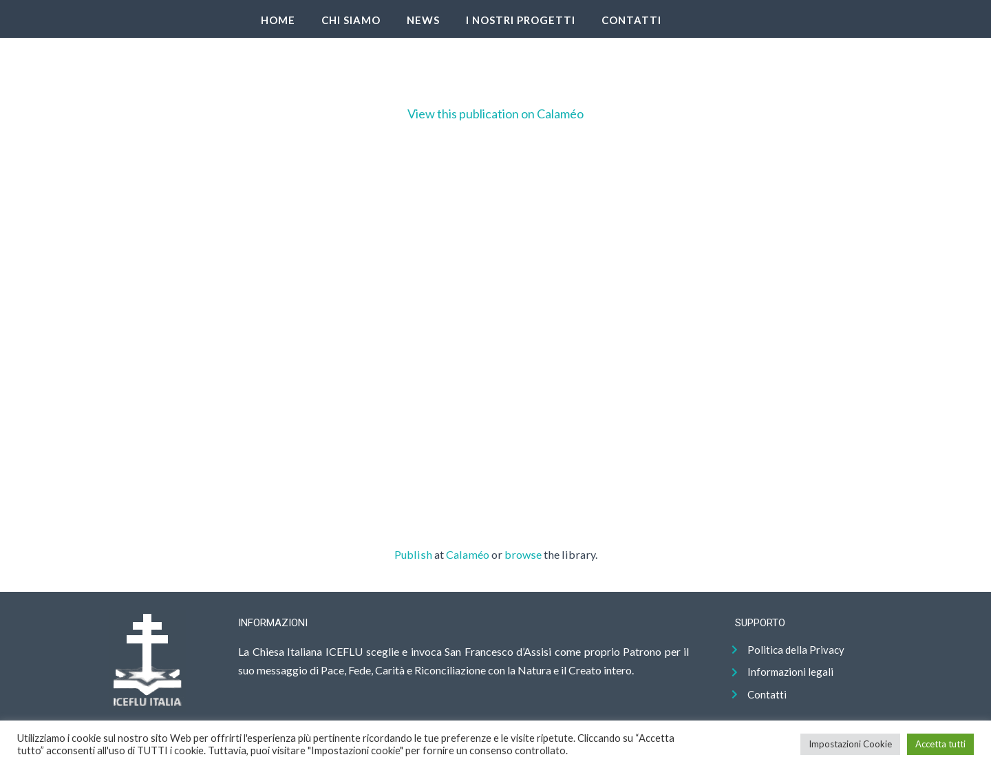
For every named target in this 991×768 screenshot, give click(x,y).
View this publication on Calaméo (495, 113)
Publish (413, 554)
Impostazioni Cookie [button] (850, 743)
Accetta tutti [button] (940, 743)
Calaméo (467, 554)
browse (523, 554)
